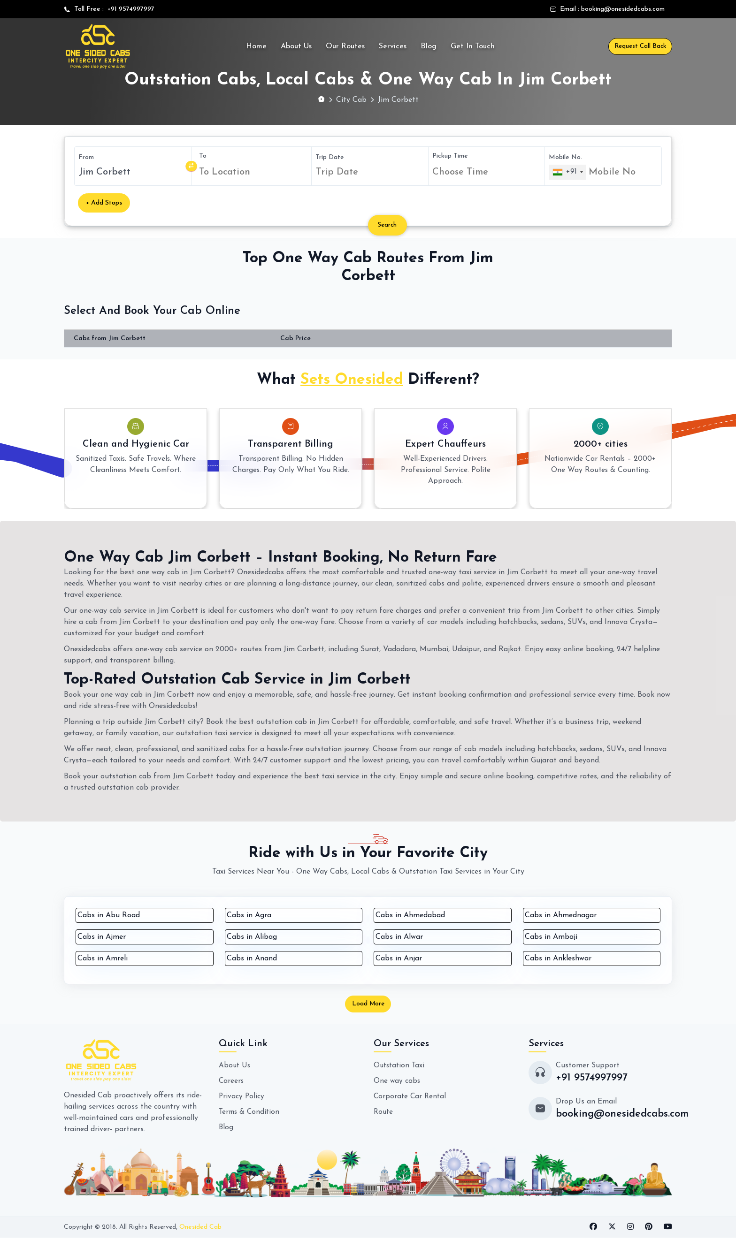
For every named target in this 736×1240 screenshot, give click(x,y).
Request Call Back (640, 46)
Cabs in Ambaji (551, 937)
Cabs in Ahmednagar (561, 915)
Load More (368, 1005)
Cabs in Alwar (399, 937)
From (86, 157)
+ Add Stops (104, 202)
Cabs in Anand (252, 958)
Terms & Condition (250, 1113)
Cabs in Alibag (252, 937)
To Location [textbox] (224, 172)
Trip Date (329, 156)
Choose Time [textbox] (460, 171)
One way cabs (397, 1083)
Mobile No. (565, 156)
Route (384, 1113)
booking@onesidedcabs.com (623, 9)
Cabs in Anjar (399, 958)
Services (392, 46)
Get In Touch (473, 46)
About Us (296, 46)
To (203, 156)
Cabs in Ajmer (101, 937)
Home (256, 46)
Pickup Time (450, 155)
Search (391, 224)
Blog (429, 46)
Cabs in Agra (249, 915)
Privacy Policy (242, 1098)
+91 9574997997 (129, 9)
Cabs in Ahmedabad (410, 915)
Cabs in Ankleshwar (558, 958)
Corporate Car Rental (411, 1098)
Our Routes (345, 46)
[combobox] (253, 172)
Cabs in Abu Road (108, 915)
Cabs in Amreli (102, 958)
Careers (232, 1083)
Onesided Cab (200, 1229)
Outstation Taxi (400, 1068)
